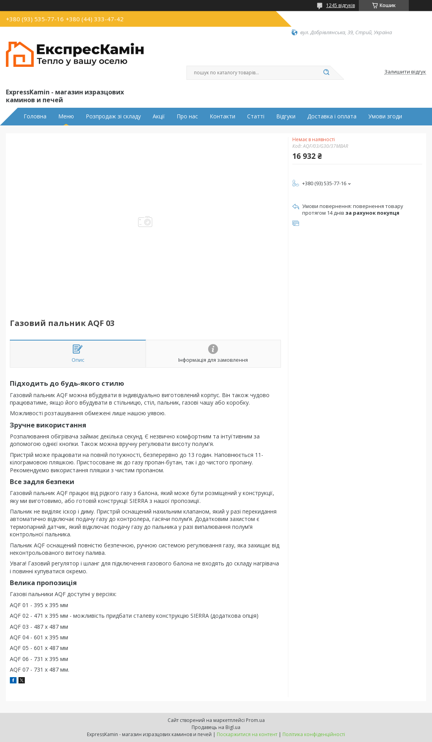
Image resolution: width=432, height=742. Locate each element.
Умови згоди (385, 116)
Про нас (187, 116)
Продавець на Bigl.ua (216, 727)
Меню (66, 116)
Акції (159, 116)
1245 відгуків (340, 5)
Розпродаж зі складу (113, 116)
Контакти (222, 116)
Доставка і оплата (331, 116)
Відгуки (285, 116)
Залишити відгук (405, 72)
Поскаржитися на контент (247, 734)
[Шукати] (326, 73)
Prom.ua (255, 720)
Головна (35, 116)
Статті (255, 116)
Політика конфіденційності (313, 734)
